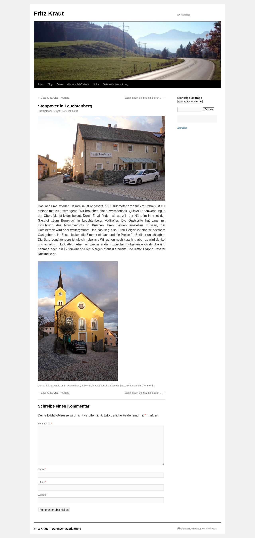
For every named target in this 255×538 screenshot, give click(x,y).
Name (42, 469)
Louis (75, 111)
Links (96, 84)
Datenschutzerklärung (115, 84)
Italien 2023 (87, 385)
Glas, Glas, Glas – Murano (53, 97)
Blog (50, 84)
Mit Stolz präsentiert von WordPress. (198, 528)
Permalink (148, 385)
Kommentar (45, 423)
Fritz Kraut (49, 13)
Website (42, 494)
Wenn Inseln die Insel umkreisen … (145, 97)
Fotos (60, 84)
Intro (40, 84)
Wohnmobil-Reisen (78, 84)
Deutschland (73, 385)
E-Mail (42, 482)
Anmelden (182, 127)
